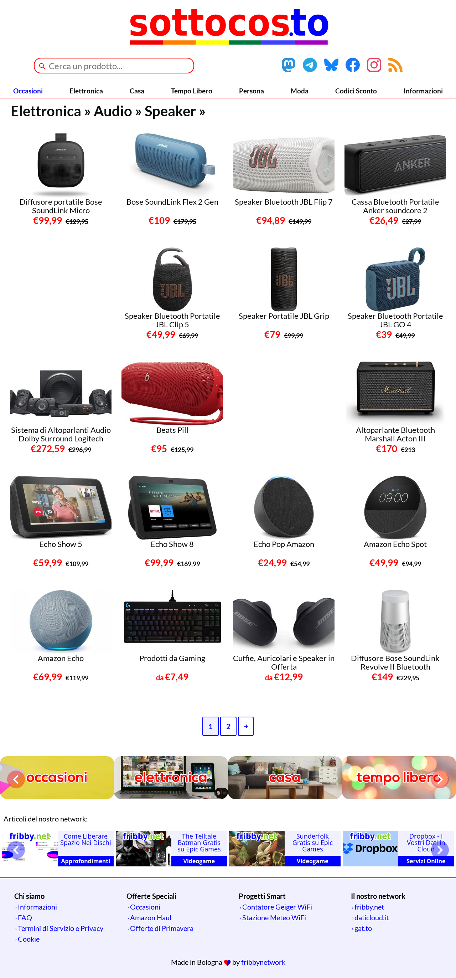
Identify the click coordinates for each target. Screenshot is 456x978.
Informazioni (423, 91)
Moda (300, 91)
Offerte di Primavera (161, 928)
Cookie (29, 939)
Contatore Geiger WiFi (277, 906)
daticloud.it (371, 917)
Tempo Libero (191, 91)
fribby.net (369, 906)
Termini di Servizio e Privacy (60, 928)
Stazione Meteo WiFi (274, 917)
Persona (251, 91)
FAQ (25, 917)
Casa (137, 91)
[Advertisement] (63, 292)
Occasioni (28, 91)
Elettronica (86, 91)
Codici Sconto (356, 91)
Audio (113, 110)
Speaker (170, 110)
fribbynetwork (263, 962)
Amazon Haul (150, 917)
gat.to (363, 928)
